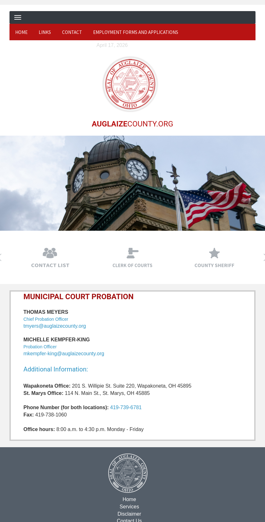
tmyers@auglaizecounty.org (54, 325)
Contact (72, 32)
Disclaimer (129, 513)
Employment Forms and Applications (135, 32)
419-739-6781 (126, 407)
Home (21, 32)
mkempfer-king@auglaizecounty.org (63, 353)
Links (45, 32)
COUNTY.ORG (132, 123)
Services (128, 506)
